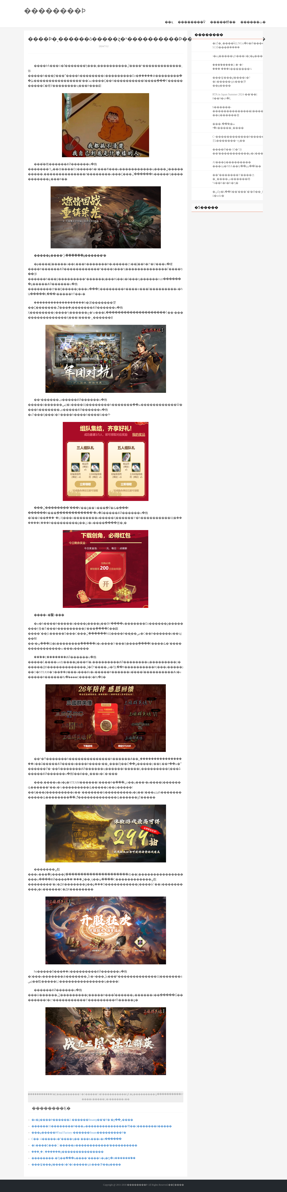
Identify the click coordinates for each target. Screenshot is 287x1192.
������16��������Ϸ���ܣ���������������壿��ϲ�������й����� (101, 1126)
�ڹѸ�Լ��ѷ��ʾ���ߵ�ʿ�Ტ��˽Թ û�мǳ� (237, 193)
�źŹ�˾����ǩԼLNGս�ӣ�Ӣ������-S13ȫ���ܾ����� (237, 45)
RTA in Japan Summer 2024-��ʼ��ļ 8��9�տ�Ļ (234, 96)
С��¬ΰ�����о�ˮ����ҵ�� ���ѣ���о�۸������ (76, 1139)
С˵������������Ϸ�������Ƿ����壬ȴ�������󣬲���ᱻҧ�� (237, 138)
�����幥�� (223, 22)
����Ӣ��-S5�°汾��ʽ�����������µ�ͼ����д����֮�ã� (237, 151)
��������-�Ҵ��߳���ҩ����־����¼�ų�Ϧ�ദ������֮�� (83, 1158)
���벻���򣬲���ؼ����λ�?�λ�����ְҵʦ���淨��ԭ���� (76, 1164)
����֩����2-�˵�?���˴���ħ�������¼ (232, 66)
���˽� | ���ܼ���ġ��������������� (67, 1151)
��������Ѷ (191, 22)
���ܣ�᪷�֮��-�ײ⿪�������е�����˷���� (228, 125)
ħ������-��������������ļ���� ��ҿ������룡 (237, 111)
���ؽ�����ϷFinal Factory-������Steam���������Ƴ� (78, 1132)
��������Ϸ (55, 11)
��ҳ (169, 22)
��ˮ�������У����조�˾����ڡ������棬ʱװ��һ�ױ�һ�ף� (233, 179)
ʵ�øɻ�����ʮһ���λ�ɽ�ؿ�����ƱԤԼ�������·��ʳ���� (237, 56)
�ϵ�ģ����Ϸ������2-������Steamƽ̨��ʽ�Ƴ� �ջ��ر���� (82, 1119)
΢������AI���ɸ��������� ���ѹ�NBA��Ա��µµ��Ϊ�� (236, 164)
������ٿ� (253, 22)
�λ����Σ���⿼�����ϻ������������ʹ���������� (84, 1145)
